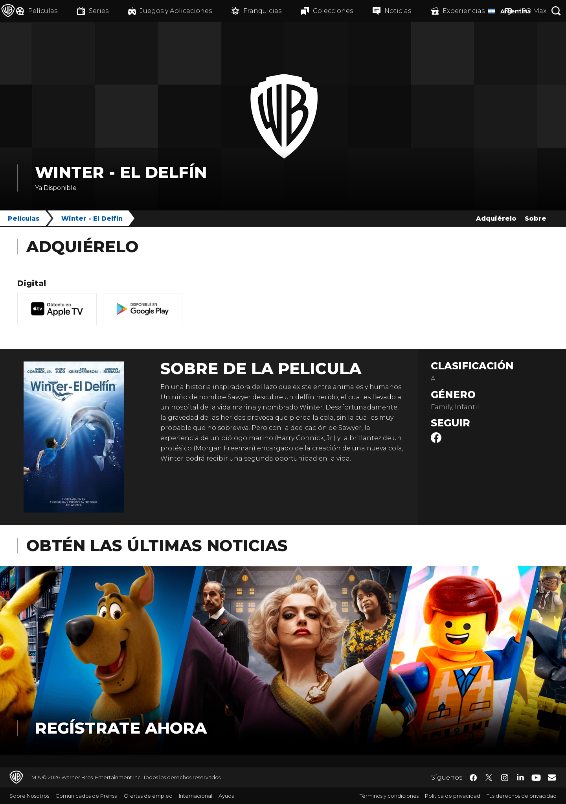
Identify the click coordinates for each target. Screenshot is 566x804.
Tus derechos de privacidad (522, 796)
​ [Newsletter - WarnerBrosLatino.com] (552, 777)
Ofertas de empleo (148, 796)
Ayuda (227, 796)
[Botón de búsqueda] (556, 11)
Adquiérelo (496, 218)
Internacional (195, 796)
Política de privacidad (452, 796)
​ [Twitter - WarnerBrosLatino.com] (489, 777)
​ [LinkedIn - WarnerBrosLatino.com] (520, 777)
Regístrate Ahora (121, 728)
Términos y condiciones (389, 796)
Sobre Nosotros (29, 796)
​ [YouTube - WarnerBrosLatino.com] (536, 777)
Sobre (535, 218)
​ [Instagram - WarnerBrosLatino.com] (504, 777)
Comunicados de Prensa (86, 796)
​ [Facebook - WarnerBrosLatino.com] (473, 777)
